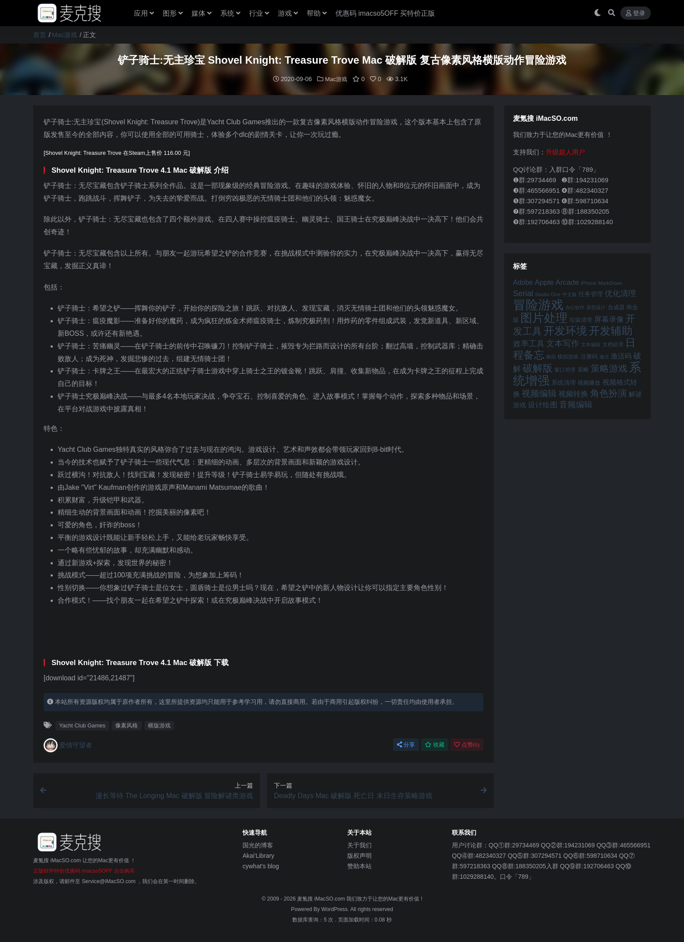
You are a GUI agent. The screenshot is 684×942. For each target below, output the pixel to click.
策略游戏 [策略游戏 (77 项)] (609, 368)
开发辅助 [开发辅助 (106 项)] (611, 330)
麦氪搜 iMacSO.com (321, 898)
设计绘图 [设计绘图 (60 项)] (542, 404)
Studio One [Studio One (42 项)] (548, 294)
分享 (406, 744)
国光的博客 (258, 844)
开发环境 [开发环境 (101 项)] (565, 330)
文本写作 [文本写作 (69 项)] (562, 343)
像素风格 (126, 725)
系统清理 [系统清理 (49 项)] (563, 382)
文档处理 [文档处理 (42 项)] (612, 344)
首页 (39, 34)
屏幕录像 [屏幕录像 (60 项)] (609, 319)
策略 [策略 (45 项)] (583, 369)
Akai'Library (258, 855)
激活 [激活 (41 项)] (604, 356)
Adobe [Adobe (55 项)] (523, 282)
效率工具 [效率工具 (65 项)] (528, 343)
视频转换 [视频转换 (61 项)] (573, 393)
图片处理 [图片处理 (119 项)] (544, 317)
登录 (635, 13)
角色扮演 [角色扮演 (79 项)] (608, 393)
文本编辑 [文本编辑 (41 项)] (590, 344)
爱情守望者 (68, 745)
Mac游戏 (64, 34)
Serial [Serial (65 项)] (523, 293)
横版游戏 (159, 725)
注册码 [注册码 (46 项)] (589, 356)
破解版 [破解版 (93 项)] (538, 367)
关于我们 (359, 844)
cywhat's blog (261, 865)
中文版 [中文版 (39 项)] (569, 294)
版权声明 (359, 855)
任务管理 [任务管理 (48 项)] (590, 293)
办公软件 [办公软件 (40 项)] (575, 307)
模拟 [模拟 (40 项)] (551, 356)
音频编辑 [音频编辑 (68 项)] (575, 404)
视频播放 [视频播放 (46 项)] (589, 382)
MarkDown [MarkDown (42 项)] (610, 282)
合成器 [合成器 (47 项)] (616, 307)
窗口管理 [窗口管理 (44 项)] (564, 369)
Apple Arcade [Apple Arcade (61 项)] (557, 282)
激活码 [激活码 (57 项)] (621, 355)
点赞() (466, 744)
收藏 (435, 744)
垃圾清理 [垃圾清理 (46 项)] (580, 319)
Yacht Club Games (82, 725)
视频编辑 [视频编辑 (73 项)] (539, 393)
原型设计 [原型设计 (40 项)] (595, 307)
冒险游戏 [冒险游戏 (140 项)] (538, 304)
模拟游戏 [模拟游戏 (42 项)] (567, 356)
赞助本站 (359, 865)
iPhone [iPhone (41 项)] (588, 282)
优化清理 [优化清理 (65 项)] (620, 293)
